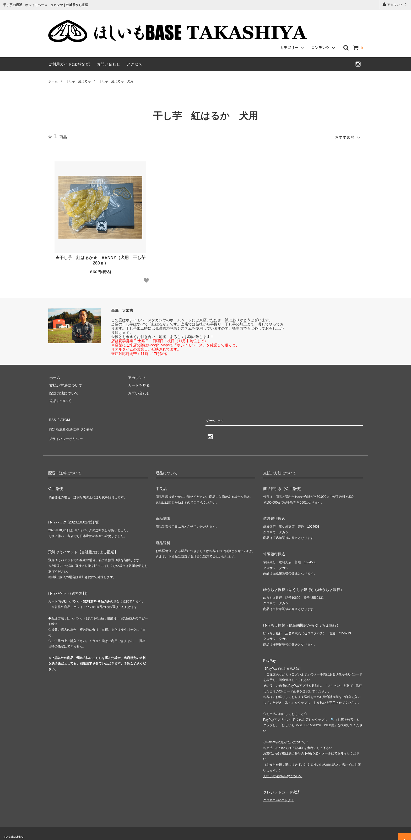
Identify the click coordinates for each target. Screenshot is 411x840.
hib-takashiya (13, 830)
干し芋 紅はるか (78, 81)
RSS (52, 418)
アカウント (395, 4)
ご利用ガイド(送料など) (69, 64)
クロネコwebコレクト (278, 794)
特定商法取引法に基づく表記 (72, 426)
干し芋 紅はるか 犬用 (116, 81)
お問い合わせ (108, 64)
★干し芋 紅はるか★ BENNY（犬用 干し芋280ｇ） (100, 259)
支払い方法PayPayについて (282, 770)
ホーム (53, 81)
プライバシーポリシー (66, 433)
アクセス (134, 64)
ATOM (64, 418)
